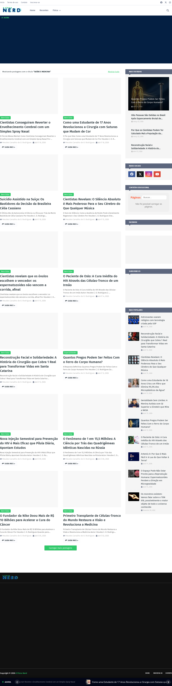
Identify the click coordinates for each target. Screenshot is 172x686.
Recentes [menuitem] (44, 10)
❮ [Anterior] (17, 682)
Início (2, 2)
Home (147, 673)
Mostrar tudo (113, 72)
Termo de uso (12, 2)
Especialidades (70, 353)
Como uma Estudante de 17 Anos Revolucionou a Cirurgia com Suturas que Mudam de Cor (90, 126)
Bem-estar (5, 118)
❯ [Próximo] (168, 682)
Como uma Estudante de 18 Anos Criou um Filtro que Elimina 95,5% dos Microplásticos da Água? (154, 385)
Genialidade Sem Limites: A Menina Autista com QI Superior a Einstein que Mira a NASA (155, 405)
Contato (24, 2)
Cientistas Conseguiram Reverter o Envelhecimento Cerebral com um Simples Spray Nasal (25, 126)
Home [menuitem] (32, 10)
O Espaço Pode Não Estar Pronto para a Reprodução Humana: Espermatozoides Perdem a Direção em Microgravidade (154, 477)
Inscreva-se (35, 2)
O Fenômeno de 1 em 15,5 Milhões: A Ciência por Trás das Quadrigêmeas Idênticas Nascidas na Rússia (89, 443)
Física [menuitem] (55, 10)
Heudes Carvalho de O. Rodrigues (17, 142)
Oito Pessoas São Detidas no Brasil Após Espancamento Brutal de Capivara (148, 117)
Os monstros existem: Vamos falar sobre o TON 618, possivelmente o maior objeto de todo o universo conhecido (154, 500)
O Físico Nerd (21, 673)
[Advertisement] (86, 41)
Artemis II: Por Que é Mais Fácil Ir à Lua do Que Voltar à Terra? (155, 457)
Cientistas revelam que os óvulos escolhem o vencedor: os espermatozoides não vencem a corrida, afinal (24, 282)
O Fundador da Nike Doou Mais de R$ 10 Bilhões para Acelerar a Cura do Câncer (27, 520)
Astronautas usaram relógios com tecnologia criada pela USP (153, 320)
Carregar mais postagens (60, 548)
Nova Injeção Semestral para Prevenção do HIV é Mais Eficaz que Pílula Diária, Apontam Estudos (29, 443)
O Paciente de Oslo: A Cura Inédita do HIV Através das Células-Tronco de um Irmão (90, 280)
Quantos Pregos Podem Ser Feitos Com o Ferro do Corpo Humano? (91, 359)
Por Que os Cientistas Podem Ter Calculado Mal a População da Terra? (147, 132)
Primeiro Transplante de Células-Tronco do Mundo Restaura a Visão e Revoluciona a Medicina (92, 520)
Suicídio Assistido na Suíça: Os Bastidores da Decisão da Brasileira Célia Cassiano (25, 203)
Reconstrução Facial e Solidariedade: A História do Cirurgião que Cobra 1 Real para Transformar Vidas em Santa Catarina (28, 364)
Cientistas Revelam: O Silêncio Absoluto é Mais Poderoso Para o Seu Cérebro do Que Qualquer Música (92, 203)
